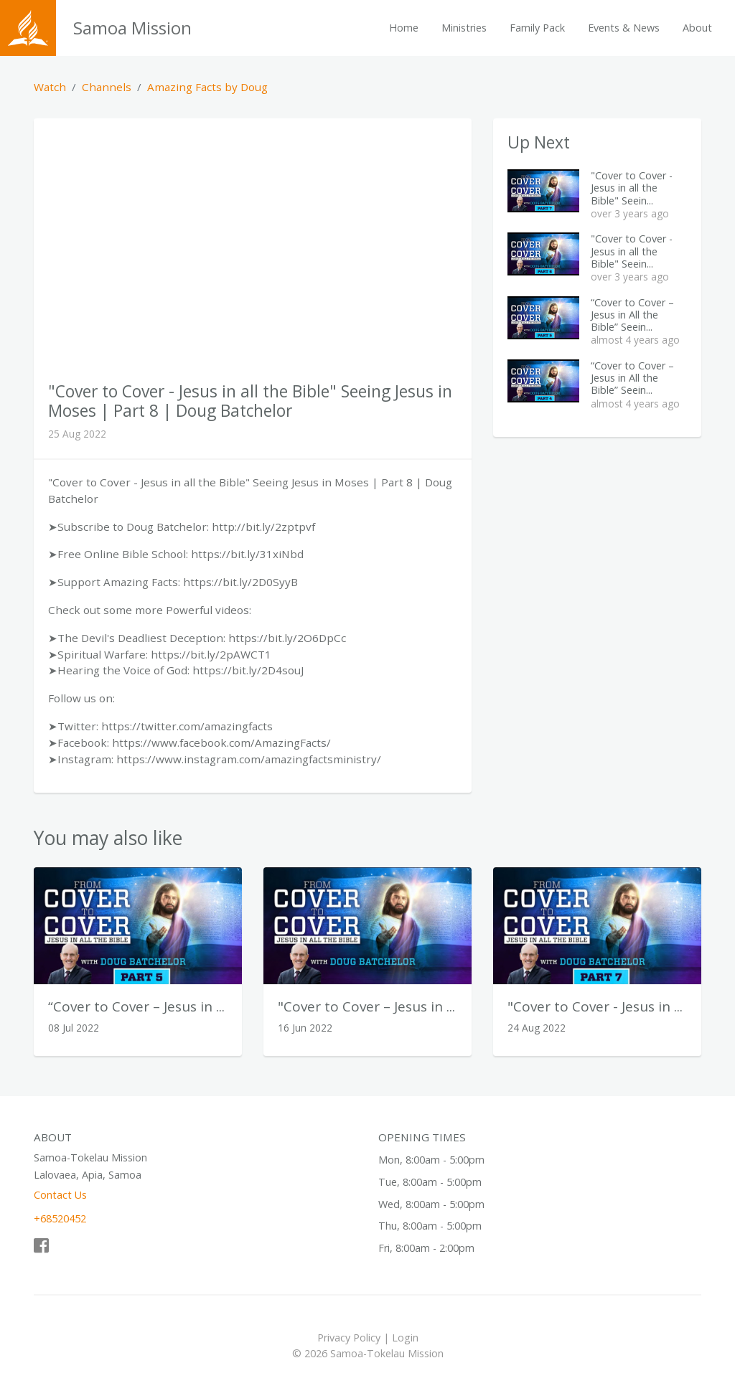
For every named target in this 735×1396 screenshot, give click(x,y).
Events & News (624, 27)
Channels (106, 87)
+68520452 (60, 1218)
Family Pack (537, 27)
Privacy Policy (348, 1337)
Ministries (464, 27)
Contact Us (60, 1195)
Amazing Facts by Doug (207, 87)
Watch (50, 87)
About (697, 27)
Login (405, 1337)
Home (403, 27)
